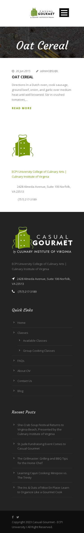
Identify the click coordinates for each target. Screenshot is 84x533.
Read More (22, 108)
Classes (22, 333)
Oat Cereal (22, 77)
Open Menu (64, 12)
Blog (20, 391)
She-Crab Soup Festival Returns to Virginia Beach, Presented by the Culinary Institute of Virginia (40, 429)
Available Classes (35, 341)
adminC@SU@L (49, 71)
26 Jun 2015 (23, 71)
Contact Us (24, 381)
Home (21, 323)
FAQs (20, 361)
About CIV (23, 371)
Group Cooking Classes (39, 351)
